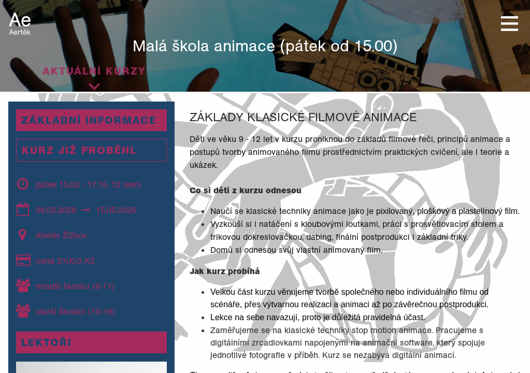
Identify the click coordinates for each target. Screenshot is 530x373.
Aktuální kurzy (94, 71)
